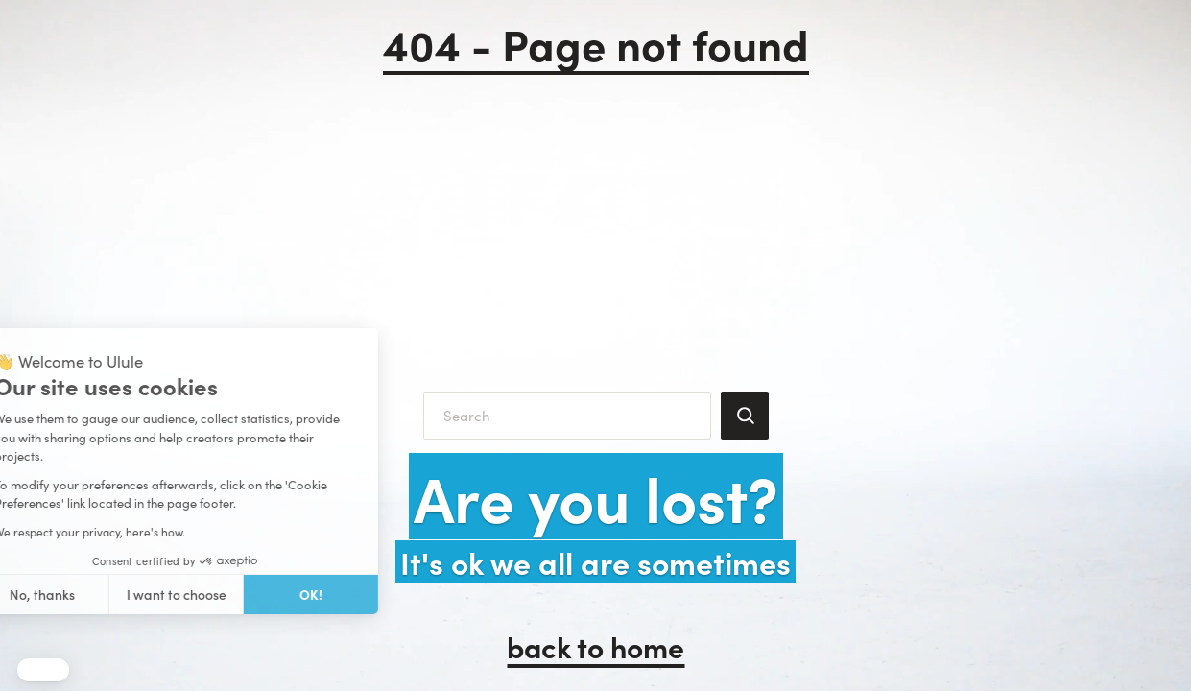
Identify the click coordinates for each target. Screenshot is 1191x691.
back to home (595, 646)
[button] (43, 669)
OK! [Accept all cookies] (189, 594)
